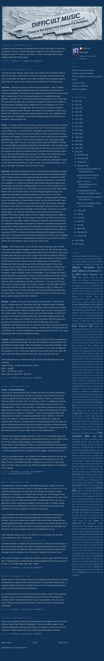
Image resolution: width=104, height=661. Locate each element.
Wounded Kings (85, 569)
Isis (81, 408)
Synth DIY (96, 534)
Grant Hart (96, 383)
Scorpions (96, 512)
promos (99, 488)
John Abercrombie (97, 413)
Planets (90, 482)
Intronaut (89, 405)
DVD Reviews (97, 359)
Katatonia (83, 421)
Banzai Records (77, 294)
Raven (98, 493)
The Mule (87, 48)
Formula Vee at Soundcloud (83, 70)
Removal (82, 499)
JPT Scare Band (93, 416)
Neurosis (75, 466)
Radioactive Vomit (87, 493)
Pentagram (91, 477)
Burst (87, 329)
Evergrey (89, 370)
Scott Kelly (75, 515)
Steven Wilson (84, 531)
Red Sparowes (89, 496)
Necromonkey (98, 461)
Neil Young (79, 463)
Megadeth (77, 450)
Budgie (97, 326)
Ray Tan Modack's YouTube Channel (87, 76)
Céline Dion (78, 334)
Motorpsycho (83, 458)
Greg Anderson (88, 386)
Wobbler (97, 564)
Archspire (75, 288)
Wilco (98, 561)
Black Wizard (91, 318)
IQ (96, 405)
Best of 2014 (85, 310)
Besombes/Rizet (77, 299)
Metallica (86, 450)
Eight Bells (82, 364)
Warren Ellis (85, 559)
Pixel (101, 480)
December (81, 155)
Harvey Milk (76, 394)
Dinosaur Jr (78, 353)
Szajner (74, 537)
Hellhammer (99, 397)
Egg (73, 364)
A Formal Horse (89, 259)
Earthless (97, 362)
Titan (73, 542)
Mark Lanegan (95, 444)
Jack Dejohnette (90, 408)
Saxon (90, 510)
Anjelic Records (45, 195)
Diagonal (86, 351)
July (79, 214)
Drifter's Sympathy (79, 89)
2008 (77, 137)
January (80, 236)
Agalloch (97, 264)
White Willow (89, 561)
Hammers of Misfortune (91, 391)
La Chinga (84, 429)
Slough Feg (92, 526)
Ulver (73, 550)
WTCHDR (96, 569)
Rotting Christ (82, 504)
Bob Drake (96, 324)
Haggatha (75, 391)
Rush (74, 507)
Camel (94, 329)
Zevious (97, 572)
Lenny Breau (84, 433)
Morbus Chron (86, 455)
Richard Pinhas (94, 499)
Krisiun (98, 427)
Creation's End (85, 340)
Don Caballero (95, 356)
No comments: (36, 61)
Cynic (95, 340)
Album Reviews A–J (87, 267)
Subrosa (97, 531)
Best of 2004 (83, 302)
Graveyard (76, 386)
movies (92, 458)
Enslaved (90, 367)
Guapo (97, 386)
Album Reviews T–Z (16, 473)
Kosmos (82, 427)
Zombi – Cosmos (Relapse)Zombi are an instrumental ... (87, 184)
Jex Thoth (85, 413)
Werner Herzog (77, 561)
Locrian (74, 439)
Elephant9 (75, 367)
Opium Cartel (85, 474)
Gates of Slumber (78, 378)
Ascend (97, 288)
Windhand (75, 564)
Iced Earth (88, 402)
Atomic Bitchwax (85, 291)
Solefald (82, 529)
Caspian (100, 332)
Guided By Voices (79, 389)
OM (92, 472)
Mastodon (87, 447)
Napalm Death (83, 461)
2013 (77, 119)
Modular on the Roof (80, 86)
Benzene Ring (92, 296)
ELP (83, 367)
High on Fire (99, 400)
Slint (83, 526)
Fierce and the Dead (79, 372)
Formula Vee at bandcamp (82, 73)
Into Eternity (79, 405)
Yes (73, 572)
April (79, 225)
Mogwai (97, 453)
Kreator (90, 427)
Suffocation (75, 534)
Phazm (83, 480)
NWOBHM (75, 472)
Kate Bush (92, 421)
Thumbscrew (96, 539)
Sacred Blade (84, 507)
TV (101, 545)
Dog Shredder (83, 356)
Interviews (98, 402)
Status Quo (92, 529)
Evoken (97, 370)
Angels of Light (98, 283)
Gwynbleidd (95, 389)
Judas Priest (76, 418)
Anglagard (78, 286)
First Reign (84, 375)
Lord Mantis (85, 439)
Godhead (89, 380)
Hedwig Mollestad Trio (85, 397)
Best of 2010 (91, 304)
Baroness (75, 296)
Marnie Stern (76, 447)
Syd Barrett (86, 534)
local (94, 436)
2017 (77, 105)
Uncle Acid (83, 550)
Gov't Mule (85, 383)
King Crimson (95, 424)
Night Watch (80, 469)
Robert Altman (77, 501)
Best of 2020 (90, 313)
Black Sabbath (77, 318)
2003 (77, 240)
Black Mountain (94, 315)
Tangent (82, 537)
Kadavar (75, 421)
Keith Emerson (83, 424)
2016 (77, 108)
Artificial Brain (87, 288)
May (79, 221)
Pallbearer (81, 477)
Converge (91, 337)
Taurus (90, 537)
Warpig (74, 559)
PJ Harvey (79, 482)
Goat (81, 380)
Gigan (74, 380)
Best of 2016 (79, 313)
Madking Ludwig (97, 439)
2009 (77, 134)
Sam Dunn (96, 507)
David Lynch (95, 342)
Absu (85, 261)
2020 (77, 101)
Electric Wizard (95, 364)
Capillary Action (80, 332)
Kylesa (74, 429)
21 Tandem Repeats (79, 256)
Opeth (74, 474)
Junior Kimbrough (92, 418)
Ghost (98, 378)
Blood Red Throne (89, 321)
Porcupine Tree (86, 485)
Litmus (93, 433)
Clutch (82, 337)
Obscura (85, 472)
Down (74, 359)
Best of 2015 (98, 310)
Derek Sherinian (93, 345)
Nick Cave (86, 466)
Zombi (3, 393)
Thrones (86, 539)
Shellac (84, 518)
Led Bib (94, 429)
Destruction (75, 348)
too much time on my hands (89, 542)
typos (76, 548)
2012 (77, 123)
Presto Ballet (76, 488)
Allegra (41, 247)
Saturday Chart (78, 510)
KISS (74, 427)
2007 (77, 141)
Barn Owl (97, 294)
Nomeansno (94, 469)
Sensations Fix (95, 515)
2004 (77, 152)
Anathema (85, 280)
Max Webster (98, 447)
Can (101, 329)
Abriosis (77, 261)
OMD (98, 472)
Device (93, 348)
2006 (77, 144)
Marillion (84, 444)
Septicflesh (75, 518)
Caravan (91, 332)
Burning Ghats (77, 329)
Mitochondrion (85, 453)
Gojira (98, 380)
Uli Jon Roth (96, 548)
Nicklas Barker (98, 466)
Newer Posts (6, 643)
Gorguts (74, 383)
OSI (94, 474)
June (79, 218)
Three (79, 539)
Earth (89, 362)
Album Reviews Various (86, 277)
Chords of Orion (78, 83)
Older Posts (63, 643)
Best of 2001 (90, 299)
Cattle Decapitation (17, 552)
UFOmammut (85, 548)
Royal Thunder (95, 504)
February (81, 232)
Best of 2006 (95, 302)
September (81, 166)
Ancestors (96, 280)
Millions (74, 453)
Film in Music (95, 372)
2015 (77, 112)
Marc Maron (88, 442)
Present (97, 485)
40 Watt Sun (94, 256)
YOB (79, 572)
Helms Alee (78, 400)
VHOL (89, 556)
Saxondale (99, 510)
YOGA (87, 572)
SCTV (85, 515)
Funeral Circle (95, 375)
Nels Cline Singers (93, 463)
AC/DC (92, 261)
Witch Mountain (86, 564)
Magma (77, 442)
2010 (77, 130)
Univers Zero (95, 550)
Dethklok (85, 348)
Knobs (74, 80)
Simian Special (77, 521)
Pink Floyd (92, 480)
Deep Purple (77, 345)
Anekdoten (86, 283)
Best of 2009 (77, 304)
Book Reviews (79, 326)
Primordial (88, 488)
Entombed (99, 367)
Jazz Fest (91, 410)
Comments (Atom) (19, 648)
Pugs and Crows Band (85, 491)
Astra (74, 291)
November (81, 158)
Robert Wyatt (89, 501)
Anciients (75, 283)
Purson (98, 491)
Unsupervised (77, 553)
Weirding (96, 559)
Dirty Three (87, 353)
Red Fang (76, 496)
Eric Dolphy (79, 370)
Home (35, 643)
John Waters (79, 416)
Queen (74, 493)
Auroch (97, 291)
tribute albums (83, 545)
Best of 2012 (87, 307)
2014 (77, 115)
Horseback (78, 402)
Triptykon (94, 545)
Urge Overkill (89, 553)
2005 (77, 148)
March (80, 228)
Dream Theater (84, 359)
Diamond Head (98, 351)
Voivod (96, 556)
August (80, 210)
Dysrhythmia (79, 362)
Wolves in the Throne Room (81, 567)
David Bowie (84, 342)
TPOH (74, 545)
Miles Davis (96, 450)
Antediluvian (96, 286)
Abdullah (100, 259)
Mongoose (75, 455)
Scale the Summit (82, 512)
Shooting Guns (95, 518)
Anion (87, 286)
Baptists (88, 294)
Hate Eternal (87, 394)
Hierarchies (88, 400)
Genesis (90, 378)
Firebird (74, 375)
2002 (77, 244)
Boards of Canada (85, 324)
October (80, 162)
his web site (55, 489)
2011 (77, 126)
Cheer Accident (90, 334)
